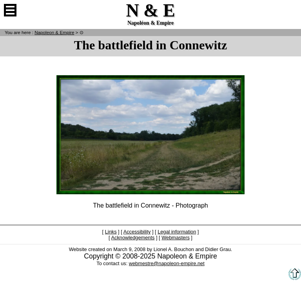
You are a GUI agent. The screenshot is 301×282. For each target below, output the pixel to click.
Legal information (177, 232)
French (291, 10)
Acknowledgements (132, 237)
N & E (54, 32)
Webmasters (175, 237)
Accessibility (137, 232)
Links (111, 232)
